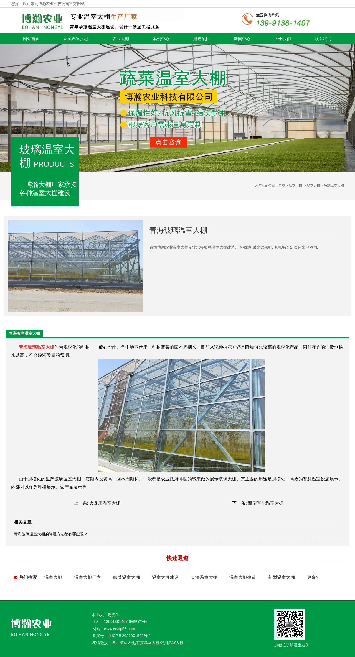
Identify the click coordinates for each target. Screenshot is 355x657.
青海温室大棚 (204, 577)
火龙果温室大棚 (104, 503)
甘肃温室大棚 (147, 642)
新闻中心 (242, 39)
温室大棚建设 (165, 577)
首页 (281, 186)
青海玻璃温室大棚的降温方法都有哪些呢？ (51, 534)
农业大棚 (120, 39)
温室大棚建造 (242, 577)
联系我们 (323, 39)
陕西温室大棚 (123, 642)
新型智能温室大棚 (265, 503)
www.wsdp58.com (119, 629)
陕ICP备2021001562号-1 (129, 635)
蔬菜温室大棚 (76, 39)
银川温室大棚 (172, 642)
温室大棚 (295, 186)
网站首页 (31, 39)
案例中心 (161, 39)
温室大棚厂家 (87, 577)
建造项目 (201, 39)
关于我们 (282, 39)
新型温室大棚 (281, 577)
